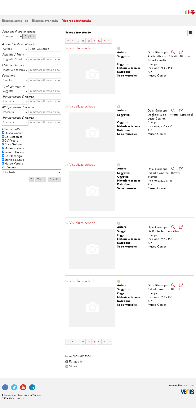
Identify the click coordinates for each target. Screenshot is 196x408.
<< (68, 40)
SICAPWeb (188, 386)
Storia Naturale (14, 160)
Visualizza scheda (82, 48)
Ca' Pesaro (11, 140)
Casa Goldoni (13, 144)
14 (99, 40)
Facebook (5, 387)
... (78, 40)
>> (109, 40)
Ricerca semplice (15, 21)
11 (83, 40)
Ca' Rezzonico (13, 137)
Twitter (14, 387)
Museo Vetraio (13, 163)
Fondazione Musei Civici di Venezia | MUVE (17, 9)
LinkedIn (32, 387)
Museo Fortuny (14, 148)
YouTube (23, 387)
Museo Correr (13, 133)
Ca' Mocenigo (13, 156)
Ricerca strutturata (76, 21)
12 (88, 40)
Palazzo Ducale (14, 152)
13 (94, 40)
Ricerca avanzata (45, 21)
